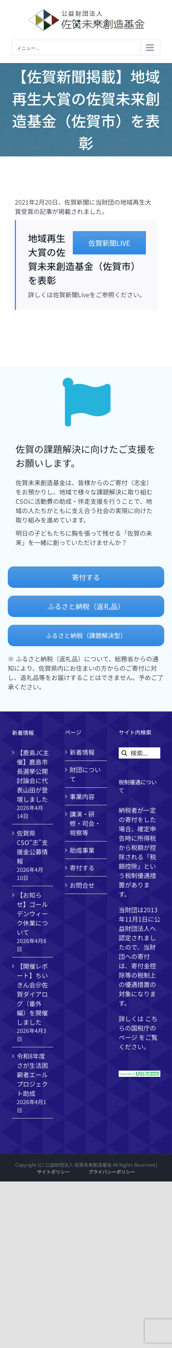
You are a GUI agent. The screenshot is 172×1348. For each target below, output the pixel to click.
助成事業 (82, 850)
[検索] (124, 753)
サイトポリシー (53, 1171)
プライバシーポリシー (111, 1171)
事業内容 (82, 796)
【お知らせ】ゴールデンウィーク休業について (32, 913)
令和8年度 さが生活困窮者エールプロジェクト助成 (32, 1074)
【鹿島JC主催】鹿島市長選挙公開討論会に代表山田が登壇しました (33, 776)
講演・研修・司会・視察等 (85, 823)
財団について (85, 774)
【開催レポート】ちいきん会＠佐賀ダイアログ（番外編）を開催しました (32, 994)
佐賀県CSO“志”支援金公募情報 (32, 847)
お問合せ (82, 885)
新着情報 (82, 752)
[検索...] (139, 753)
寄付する (82, 867)
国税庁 (140, 1027)
